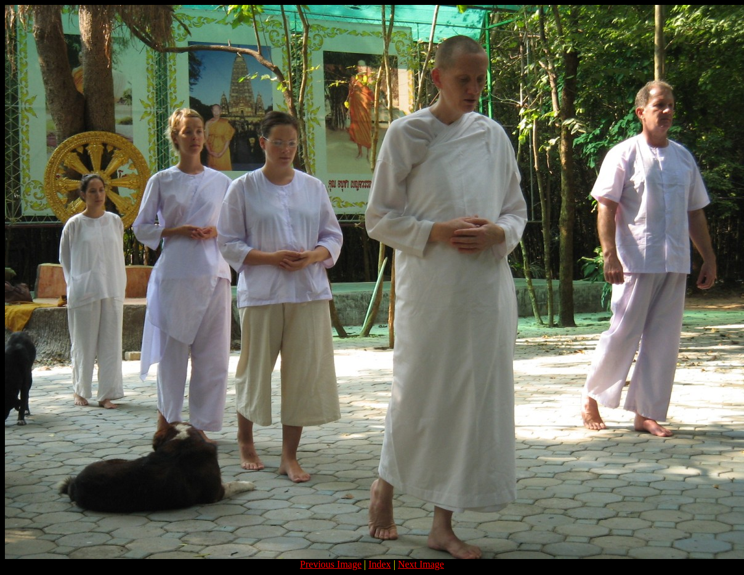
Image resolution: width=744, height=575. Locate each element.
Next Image (421, 564)
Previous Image (331, 564)
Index (379, 564)
